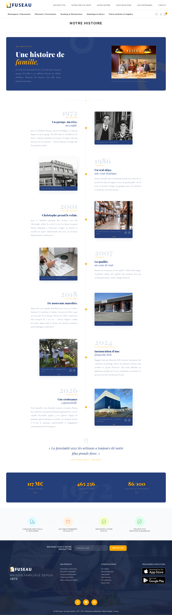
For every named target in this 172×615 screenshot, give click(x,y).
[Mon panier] (165, 14)
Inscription (118, 548)
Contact (162, 5)
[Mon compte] (160, 14)
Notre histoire (103, 5)
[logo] (19, 5)
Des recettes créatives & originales (139, 524)
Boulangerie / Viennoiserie (19, 14)
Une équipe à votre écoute (103, 524)
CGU (82, 611)
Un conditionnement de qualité (68, 524)
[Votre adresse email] (91, 548)
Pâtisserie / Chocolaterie (45, 14)
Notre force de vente (81, 5)
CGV (77, 611)
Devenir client (105, 583)
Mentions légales (107, 611)
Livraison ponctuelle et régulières (32, 524)
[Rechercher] (156, 14)
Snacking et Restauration (71, 14)
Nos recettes (59, 5)
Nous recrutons (123, 5)
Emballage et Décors (96, 14)
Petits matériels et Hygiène (121, 14)
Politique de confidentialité (93, 611)
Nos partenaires (144, 5)
